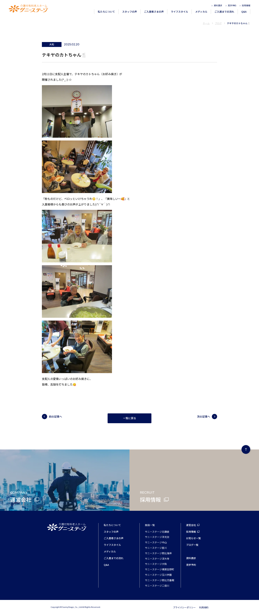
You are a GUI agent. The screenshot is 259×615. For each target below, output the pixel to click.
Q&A (244, 11)
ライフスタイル (179, 11)
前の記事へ (55, 416)
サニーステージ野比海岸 (158, 553)
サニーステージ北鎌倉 (157, 531)
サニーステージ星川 (156, 547)
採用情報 (246, 5)
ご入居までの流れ (224, 11)
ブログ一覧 (192, 545)
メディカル (201, 11)
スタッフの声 (129, 11)
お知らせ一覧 (193, 538)
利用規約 (203, 607)
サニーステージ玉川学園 (158, 574)
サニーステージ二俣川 (157, 585)
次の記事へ (203, 416)
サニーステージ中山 (156, 542)
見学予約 (232, 5)
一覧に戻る (129, 418)
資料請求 (218, 5)
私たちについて (106, 11)
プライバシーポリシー (184, 607)
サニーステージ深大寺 (157, 558)
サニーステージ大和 (156, 564)
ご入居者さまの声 (154, 11)
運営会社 (191, 525)
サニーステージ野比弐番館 (159, 580)
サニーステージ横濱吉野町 (159, 569)
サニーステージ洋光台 (157, 537)
